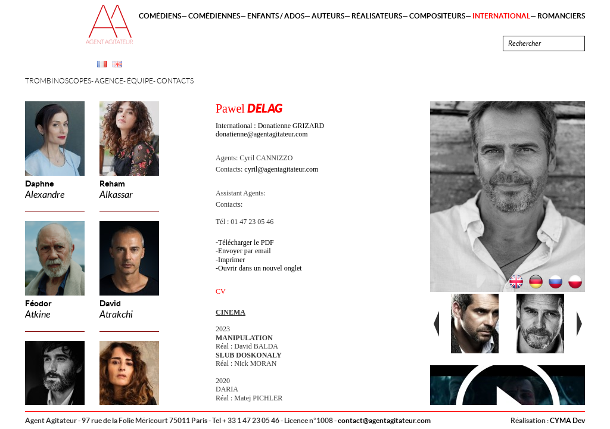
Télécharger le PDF (246, 242)
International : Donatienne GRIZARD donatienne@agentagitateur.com (270, 130)
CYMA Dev (567, 420)
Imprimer (231, 260)
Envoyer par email (244, 251)
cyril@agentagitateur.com (281, 169)
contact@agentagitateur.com (384, 420)
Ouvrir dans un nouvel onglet (260, 268)
